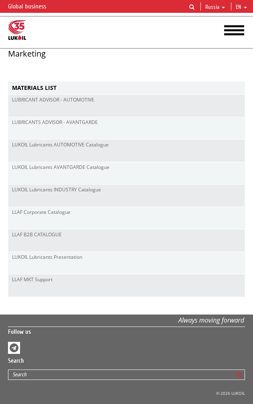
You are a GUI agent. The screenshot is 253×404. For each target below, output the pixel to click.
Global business (32, 7)
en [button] (241, 7)
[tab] (126, 88)
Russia (215, 7)
